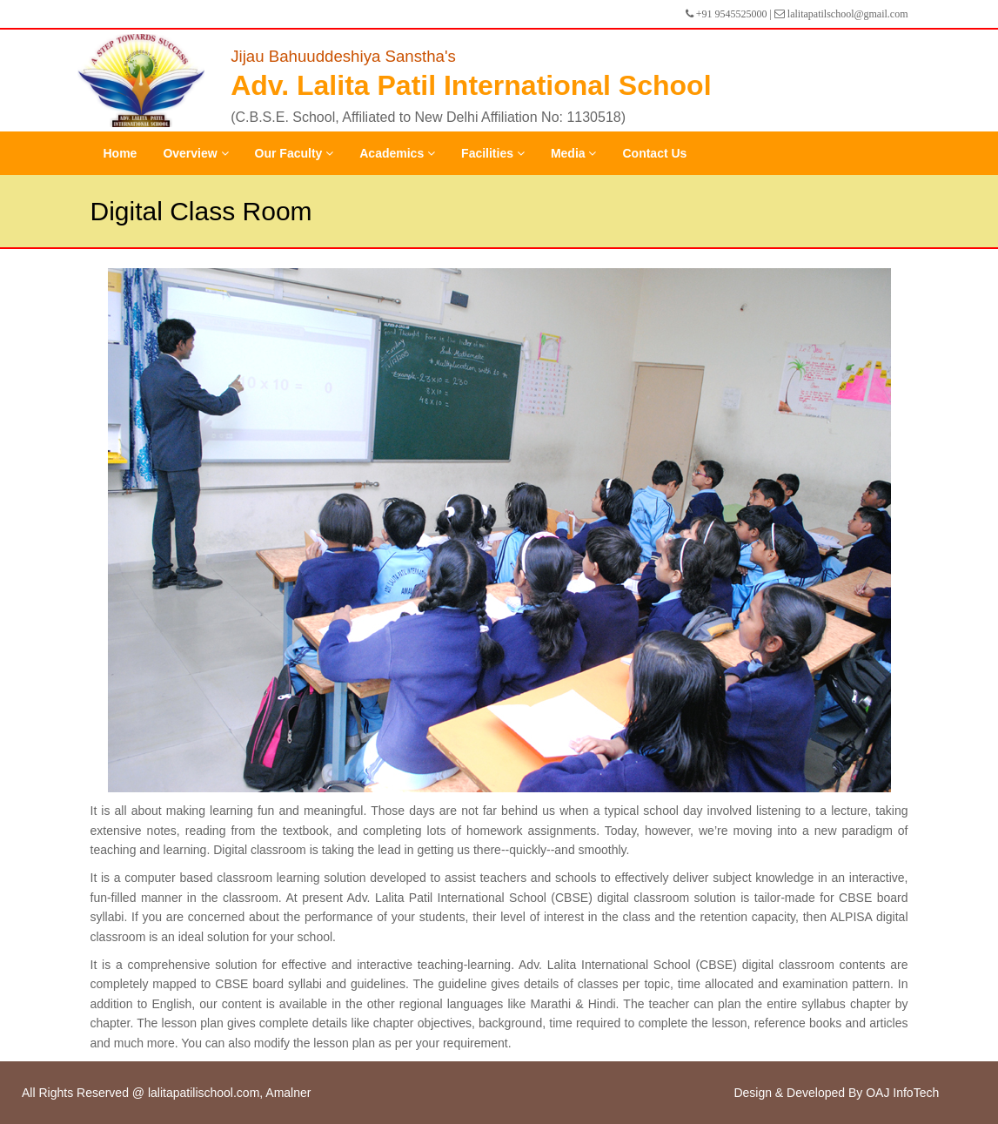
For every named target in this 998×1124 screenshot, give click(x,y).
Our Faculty (294, 153)
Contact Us (654, 153)
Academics (397, 153)
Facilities (493, 153)
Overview (195, 153)
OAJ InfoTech (902, 1093)
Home (120, 153)
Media (574, 153)
